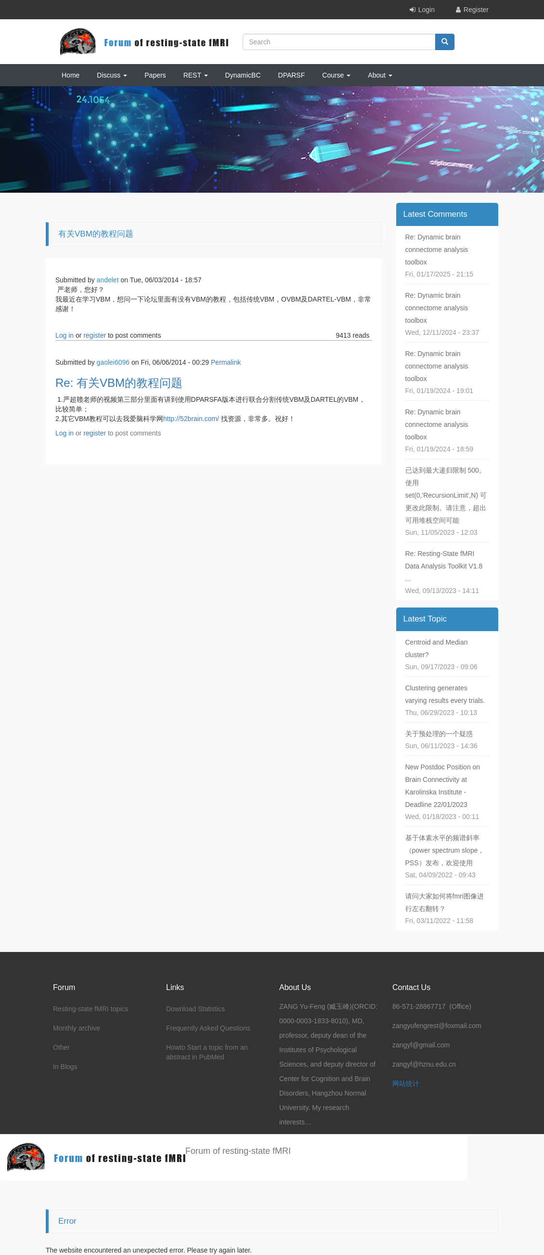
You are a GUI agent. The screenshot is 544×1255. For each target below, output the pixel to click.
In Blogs (65, 1066)
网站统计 (405, 1083)
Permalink (226, 362)
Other (61, 1047)
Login (426, 9)
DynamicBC (243, 75)
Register (476, 9)
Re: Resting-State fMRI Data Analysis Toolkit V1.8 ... (444, 566)
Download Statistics (195, 1009)
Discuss (112, 75)
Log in (64, 335)
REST (195, 75)
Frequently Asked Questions (208, 1028)
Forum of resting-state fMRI (238, 1151)
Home (70, 75)
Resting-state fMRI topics (90, 1009)
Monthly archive (76, 1028)
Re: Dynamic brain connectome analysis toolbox (436, 249)
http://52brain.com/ (191, 419)
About (380, 75)
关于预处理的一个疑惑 (439, 734)
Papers (155, 75)
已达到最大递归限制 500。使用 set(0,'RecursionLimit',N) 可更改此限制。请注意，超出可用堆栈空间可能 (446, 495)
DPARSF (291, 75)
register (94, 335)
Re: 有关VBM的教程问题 (118, 382)
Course (336, 75)
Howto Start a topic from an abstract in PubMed (207, 1052)
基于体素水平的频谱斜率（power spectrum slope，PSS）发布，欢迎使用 (445, 850)
